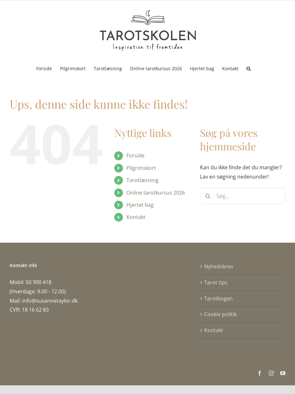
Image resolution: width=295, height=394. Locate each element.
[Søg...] (242, 196)
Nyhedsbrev (218, 266)
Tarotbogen (218, 298)
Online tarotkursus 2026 (155, 192)
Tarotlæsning (142, 180)
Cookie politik (220, 314)
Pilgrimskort (141, 168)
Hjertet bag (140, 204)
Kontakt (135, 217)
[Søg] (208, 196)
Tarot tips (216, 282)
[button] (249, 68)
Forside (135, 155)
